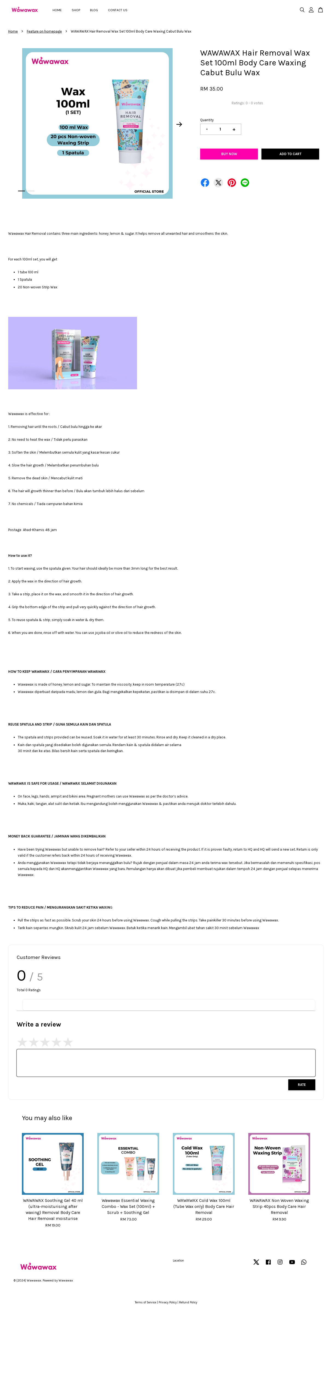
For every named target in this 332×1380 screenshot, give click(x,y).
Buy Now (229, 154)
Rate (302, 1085)
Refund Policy (188, 1302)
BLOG (94, 10)
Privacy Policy (168, 1302)
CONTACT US (117, 10)
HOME (57, 10)
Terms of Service (145, 1302)
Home (13, 31)
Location (178, 1260)
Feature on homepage (44, 31)
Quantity (207, 120)
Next (179, 124)
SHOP (76, 10)
